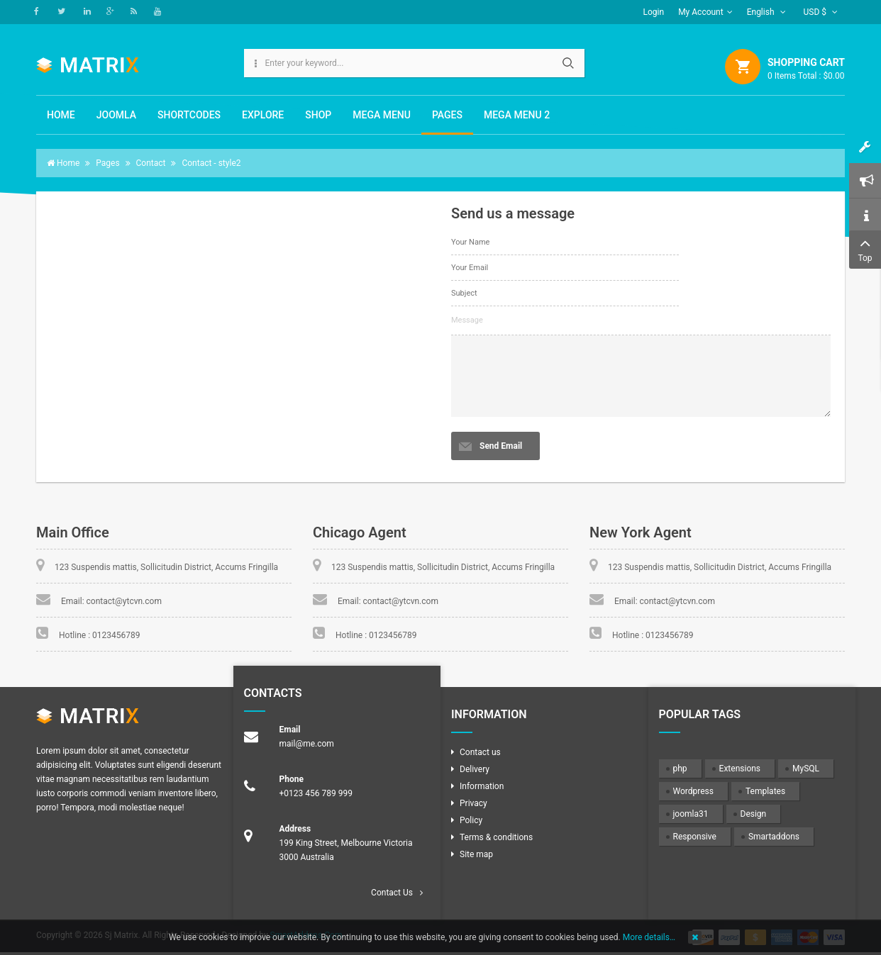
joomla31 (691, 814)
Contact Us (392, 893)
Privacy (473, 803)
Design (754, 814)
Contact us (480, 752)
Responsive (694, 837)
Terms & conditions (496, 837)
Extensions (739, 769)
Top (865, 248)
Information (482, 786)
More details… (649, 937)
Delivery (474, 769)
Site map (476, 854)
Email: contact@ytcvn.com (111, 601)
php (680, 769)
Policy (471, 820)
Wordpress (693, 791)
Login (654, 12)
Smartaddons (773, 837)
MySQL (805, 769)
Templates (765, 791)
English (766, 12)
